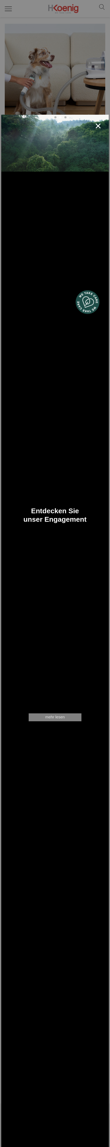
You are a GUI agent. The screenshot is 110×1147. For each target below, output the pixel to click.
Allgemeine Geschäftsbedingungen (55, 1143)
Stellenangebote (55, 1137)
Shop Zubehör (54, 1131)
